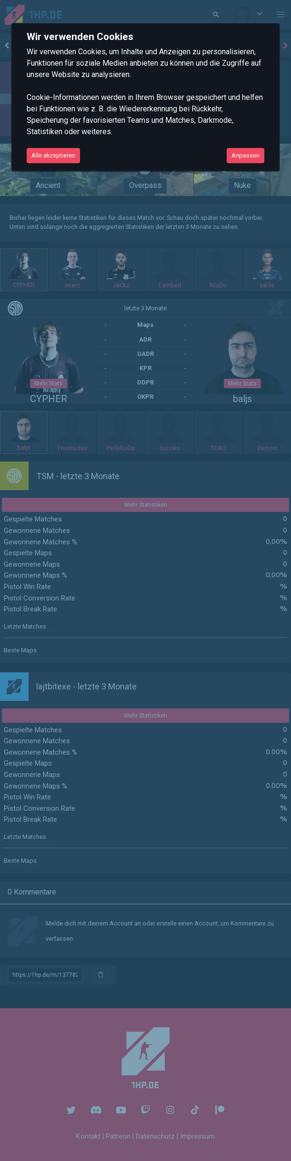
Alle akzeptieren (53, 155)
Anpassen (245, 155)
